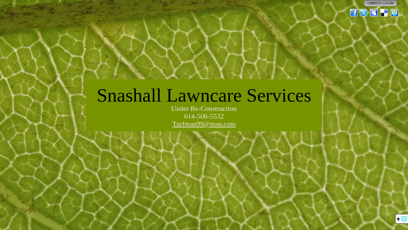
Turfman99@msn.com (204, 124)
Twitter (364, 12)
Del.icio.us (384, 12)
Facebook (353, 12)
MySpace (374, 12)
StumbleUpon (394, 12)
